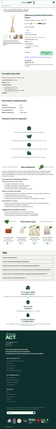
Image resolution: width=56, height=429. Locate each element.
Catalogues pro (11, 394)
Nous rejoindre (11, 396)
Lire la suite (27, 47)
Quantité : (27, 53)
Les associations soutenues (14, 370)
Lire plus (4, 93)
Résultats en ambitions (13, 380)
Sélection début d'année (15, 9)
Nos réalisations (11, 377)
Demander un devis (46, 53)
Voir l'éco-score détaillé (29, 26)
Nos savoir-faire (11, 365)
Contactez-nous (11, 401)
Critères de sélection (12, 382)
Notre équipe (10, 368)
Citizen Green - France (33, 20)
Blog (8, 392)
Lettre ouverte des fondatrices (15, 361)
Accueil (5, 9)
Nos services (10, 363)
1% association (11, 385)
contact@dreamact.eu (11, 342)
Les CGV (9, 399)
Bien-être (26, 9)
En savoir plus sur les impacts (31, 34)
